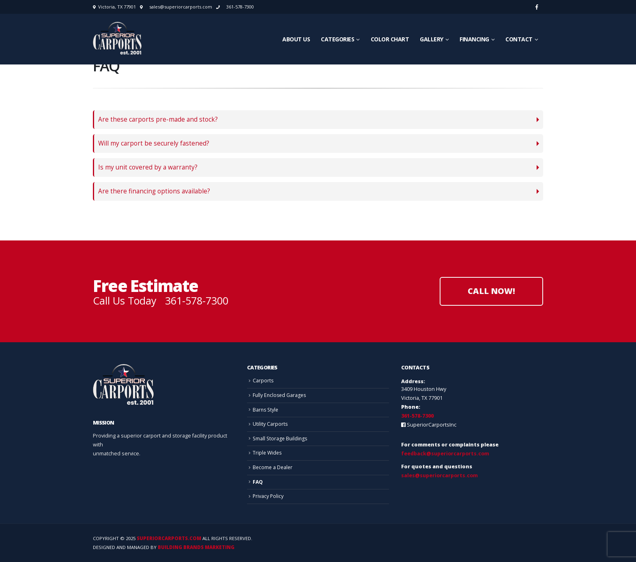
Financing (474, 39)
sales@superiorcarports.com (180, 7)
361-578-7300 (240, 7)
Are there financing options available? (154, 191)
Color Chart (390, 39)
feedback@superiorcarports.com (445, 453)
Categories (337, 39)
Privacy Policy (268, 496)
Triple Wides (268, 452)
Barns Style (266, 409)
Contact (519, 39)
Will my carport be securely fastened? (153, 143)
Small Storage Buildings (281, 438)
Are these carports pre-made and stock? (158, 119)
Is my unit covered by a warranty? (148, 167)
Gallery (431, 39)
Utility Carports (270, 423)
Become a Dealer (273, 467)
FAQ (258, 481)
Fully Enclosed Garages (280, 395)
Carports (263, 380)
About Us (296, 39)
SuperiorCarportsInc (431, 424)
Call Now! (491, 290)
